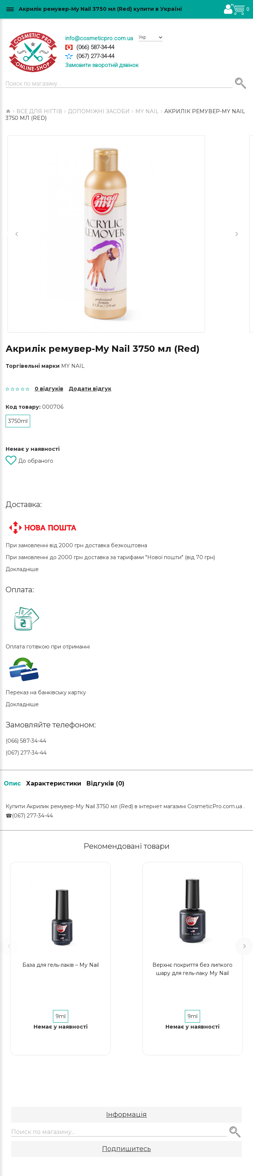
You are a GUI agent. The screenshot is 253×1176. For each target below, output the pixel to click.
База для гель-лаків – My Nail (60, 965)
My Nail (73, 366)
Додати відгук (90, 389)
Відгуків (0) (105, 783)
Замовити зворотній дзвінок (102, 65)
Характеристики (53, 783)
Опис (12, 783)
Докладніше (22, 569)
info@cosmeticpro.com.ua (99, 38)
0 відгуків (49, 389)
